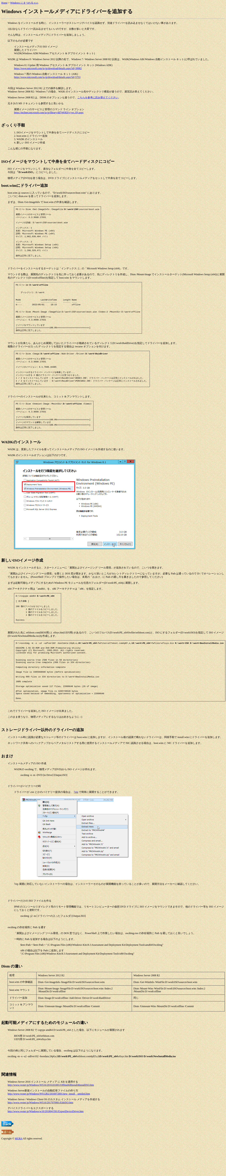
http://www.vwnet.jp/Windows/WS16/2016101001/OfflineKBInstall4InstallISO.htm (51, 1118)
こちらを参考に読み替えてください (97, 97)
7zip (76, 825)
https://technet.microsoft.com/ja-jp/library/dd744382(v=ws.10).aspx (49, 112)
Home (4, 2)
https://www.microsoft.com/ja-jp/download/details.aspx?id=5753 (47, 77)
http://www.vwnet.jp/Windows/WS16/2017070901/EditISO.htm (40, 1136)
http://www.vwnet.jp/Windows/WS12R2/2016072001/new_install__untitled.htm (49, 1127)
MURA (18, 1172)
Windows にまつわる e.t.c (24, 2)
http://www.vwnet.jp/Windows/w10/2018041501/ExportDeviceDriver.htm (46, 1144)
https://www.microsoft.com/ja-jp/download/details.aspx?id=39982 (48, 68)
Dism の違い (11, 1000)
